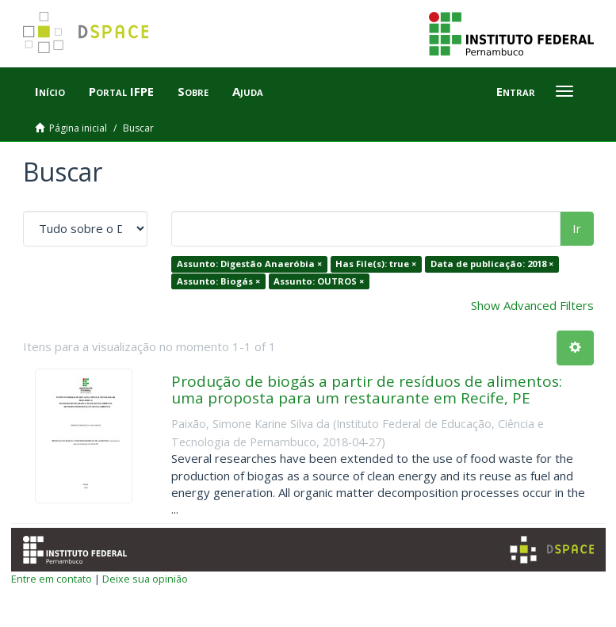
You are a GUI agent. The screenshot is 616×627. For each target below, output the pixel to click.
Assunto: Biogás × (218, 281)
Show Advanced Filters (532, 305)
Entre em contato (51, 579)
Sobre (193, 91)
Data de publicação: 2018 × (491, 264)
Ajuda (247, 91)
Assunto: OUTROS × (319, 281)
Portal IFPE (121, 91)
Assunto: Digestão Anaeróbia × (249, 264)
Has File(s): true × (375, 264)
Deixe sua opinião (145, 579)
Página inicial (78, 128)
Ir (576, 228)
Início (50, 91)
